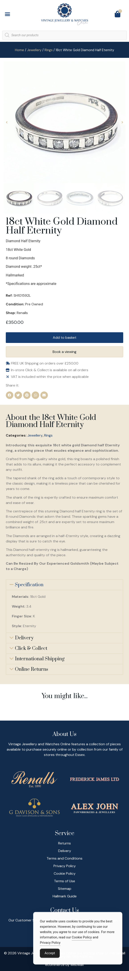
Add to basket (64, 337)
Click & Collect (31, 648)
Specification (29, 585)
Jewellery (34, 50)
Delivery (24, 638)
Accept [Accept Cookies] (50, 954)
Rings (49, 50)
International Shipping (39, 659)
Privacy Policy (50, 944)
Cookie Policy (82, 939)
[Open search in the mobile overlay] (64, 35)
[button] (7, 14)
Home (19, 50)
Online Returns (31, 669)
